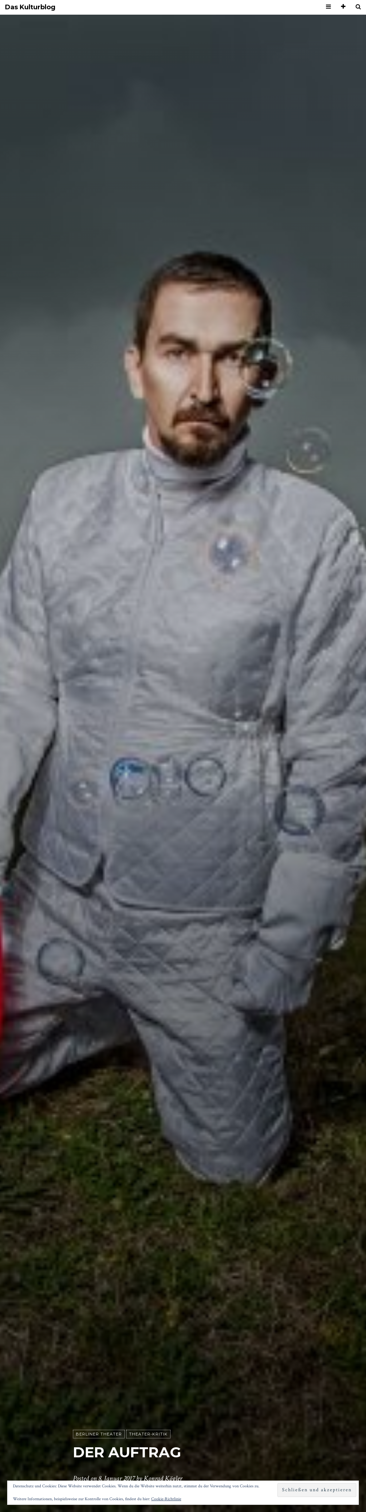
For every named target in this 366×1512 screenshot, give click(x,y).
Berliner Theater (99, 1434)
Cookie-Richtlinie (166, 1499)
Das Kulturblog (30, 7)
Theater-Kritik (148, 1434)
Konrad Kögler (163, 1478)
